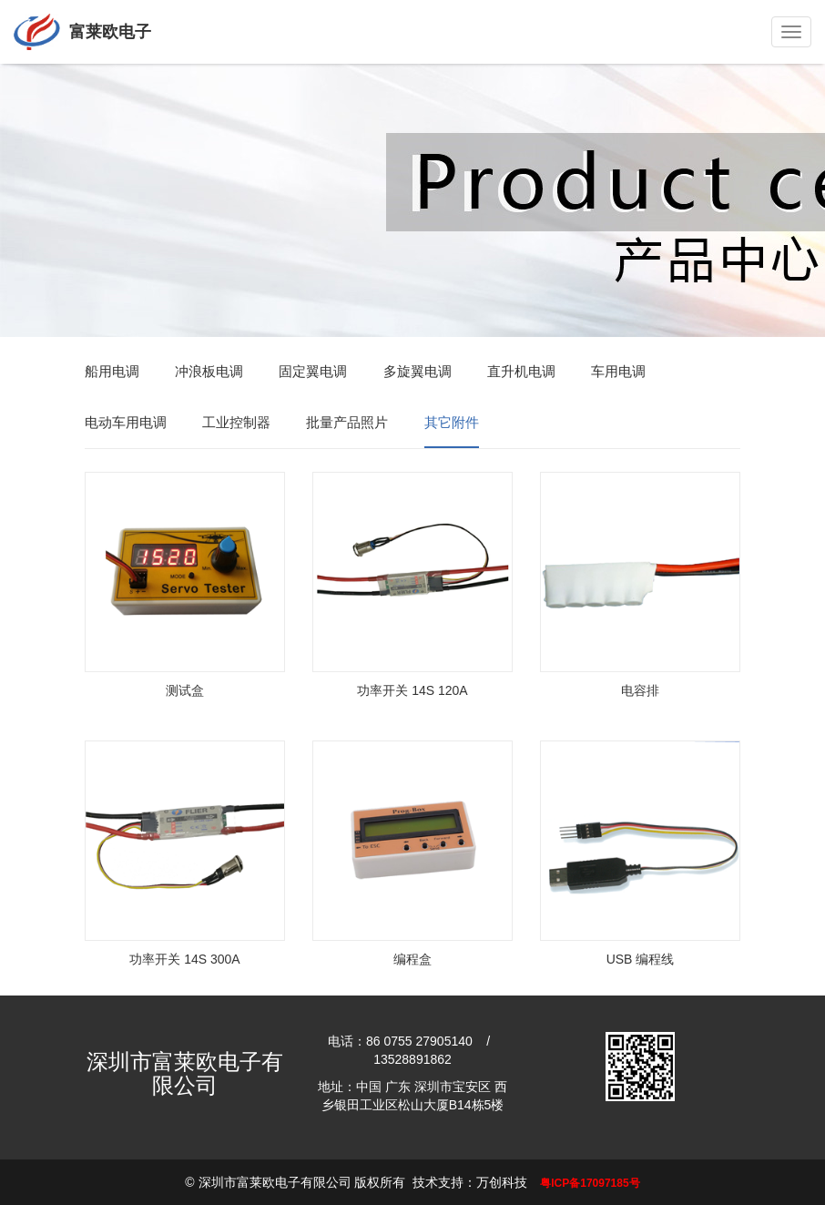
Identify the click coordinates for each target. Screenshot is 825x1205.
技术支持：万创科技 (469, 1182)
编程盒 (412, 959)
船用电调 (112, 371)
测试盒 (185, 690)
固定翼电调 (313, 371)
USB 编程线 (640, 959)
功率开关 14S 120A (412, 690)
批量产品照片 (347, 422)
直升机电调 (521, 371)
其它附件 (451, 422)
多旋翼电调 (417, 371)
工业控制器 (236, 422)
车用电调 (618, 371)
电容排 (640, 690)
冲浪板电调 (209, 371)
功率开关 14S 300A (184, 959)
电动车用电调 (126, 422)
